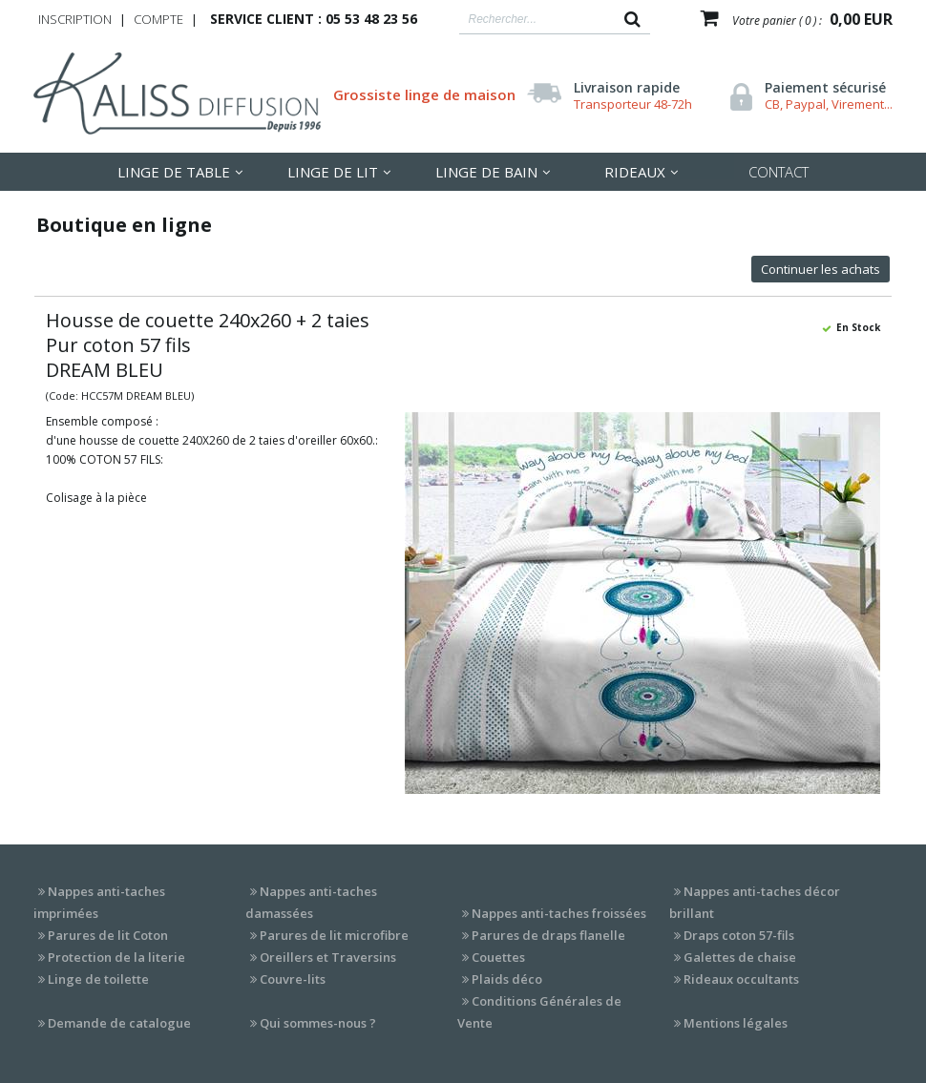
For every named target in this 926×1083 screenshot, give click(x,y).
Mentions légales (736, 1022)
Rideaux (634, 171)
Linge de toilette (98, 979)
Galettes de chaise (740, 957)
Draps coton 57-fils (739, 935)
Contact (778, 171)
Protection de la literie (116, 957)
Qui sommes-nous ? (318, 1022)
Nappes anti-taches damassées (311, 902)
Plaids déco (507, 979)
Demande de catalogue (119, 1022)
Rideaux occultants (741, 979)
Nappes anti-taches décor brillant (754, 902)
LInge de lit (332, 171)
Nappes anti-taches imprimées (99, 902)
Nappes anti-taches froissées (559, 913)
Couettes (498, 957)
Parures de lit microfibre (334, 935)
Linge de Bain (486, 171)
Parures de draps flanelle (548, 935)
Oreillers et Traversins (328, 957)
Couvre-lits (293, 979)
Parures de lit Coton (108, 935)
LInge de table (173, 171)
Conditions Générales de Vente (539, 1011)
